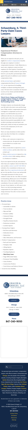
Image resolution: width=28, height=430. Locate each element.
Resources (14, 417)
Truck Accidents (7, 209)
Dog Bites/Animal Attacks (10, 221)
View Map (14, 300)
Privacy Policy (14, 413)
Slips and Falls (7, 211)
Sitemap (14, 420)
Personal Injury (6, 204)
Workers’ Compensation (8, 240)
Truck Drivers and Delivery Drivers (13, 266)
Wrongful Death (7, 218)
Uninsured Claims (8, 216)
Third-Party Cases (8, 254)
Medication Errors (8, 233)
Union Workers (7, 261)
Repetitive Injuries (8, 249)
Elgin (2, 384)
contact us (12, 166)
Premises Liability (8, 213)
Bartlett (5, 380)
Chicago (5, 375)
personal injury (9, 81)
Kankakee (18, 386)
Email (14, 4)
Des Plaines (23, 382)
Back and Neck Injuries (9, 242)
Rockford (23, 388)
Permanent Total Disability (10, 259)
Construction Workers (9, 264)
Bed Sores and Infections (10, 230)
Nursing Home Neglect (8, 228)
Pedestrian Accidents (9, 223)
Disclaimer (14, 415)
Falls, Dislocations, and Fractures (12, 237)
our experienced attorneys (16, 170)
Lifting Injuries (7, 247)
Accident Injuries (8, 225)
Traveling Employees (9, 252)
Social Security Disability (9, 268)
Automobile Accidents (9, 206)
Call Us (4, 4)
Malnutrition (6, 235)
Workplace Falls (7, 244)
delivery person (11, 154)
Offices (23, 4)
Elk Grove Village (9, 384)
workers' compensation (13, 60)
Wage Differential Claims (10, 256)
